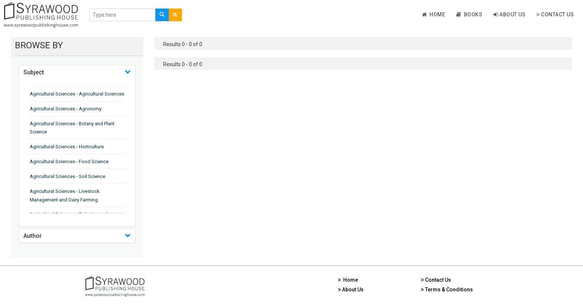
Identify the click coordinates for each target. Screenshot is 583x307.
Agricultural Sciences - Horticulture (67, 146)
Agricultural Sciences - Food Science (69, 161)
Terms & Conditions (447, 290)
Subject (33, 72)
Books (469, 14)
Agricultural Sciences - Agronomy (66, 109)
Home (433, 14)
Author (32, 235)
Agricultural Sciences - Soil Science (67, 176)
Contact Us (555, 14)
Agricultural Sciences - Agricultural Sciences (77, 94)
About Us (509, 14)
